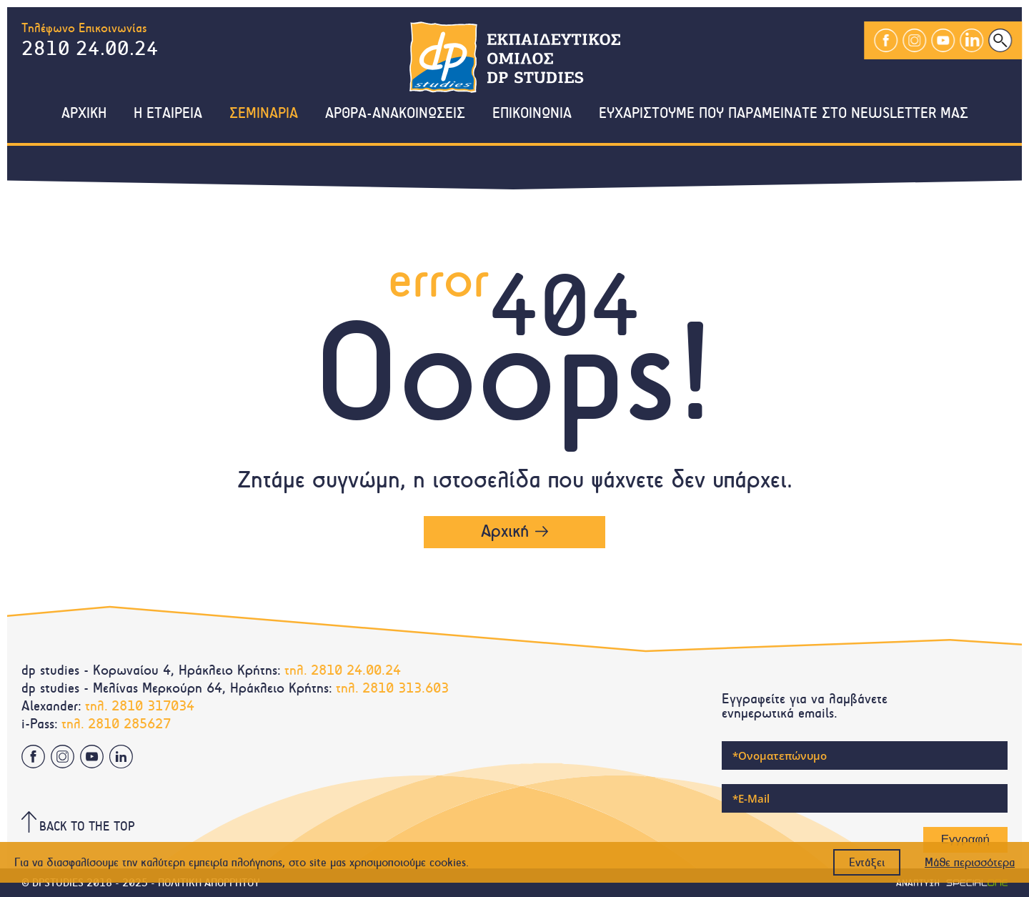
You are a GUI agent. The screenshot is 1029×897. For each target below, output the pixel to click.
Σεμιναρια (263, 114)
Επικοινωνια (532, 114)
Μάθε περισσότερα (970, 862)
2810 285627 (129, 723)
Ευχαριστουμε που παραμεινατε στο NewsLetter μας (783, 114)
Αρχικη (83, 114)
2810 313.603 (405, 687)
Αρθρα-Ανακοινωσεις (395, 114)
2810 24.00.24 (89, 48)
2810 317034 (152, 705)
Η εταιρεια (168, 114)
